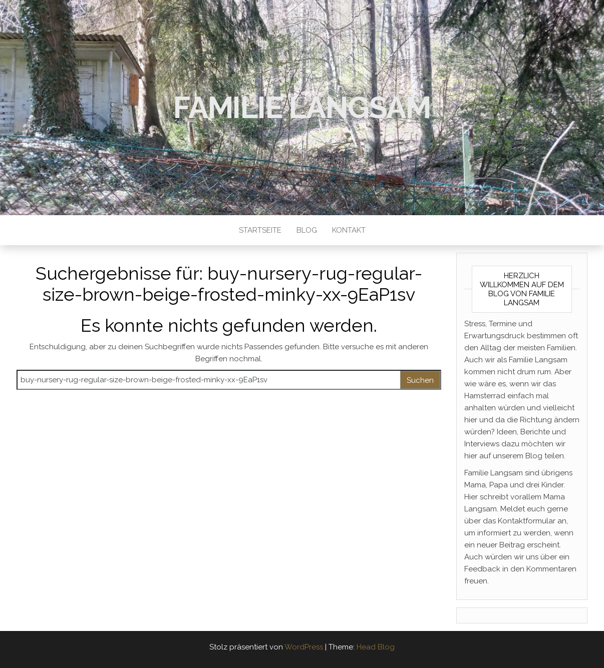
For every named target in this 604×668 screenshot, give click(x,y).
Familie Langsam (302, 107)
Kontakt (349, 230)
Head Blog (376, 646)
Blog (306, 230)
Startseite (260, 230)
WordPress (303, 646)
